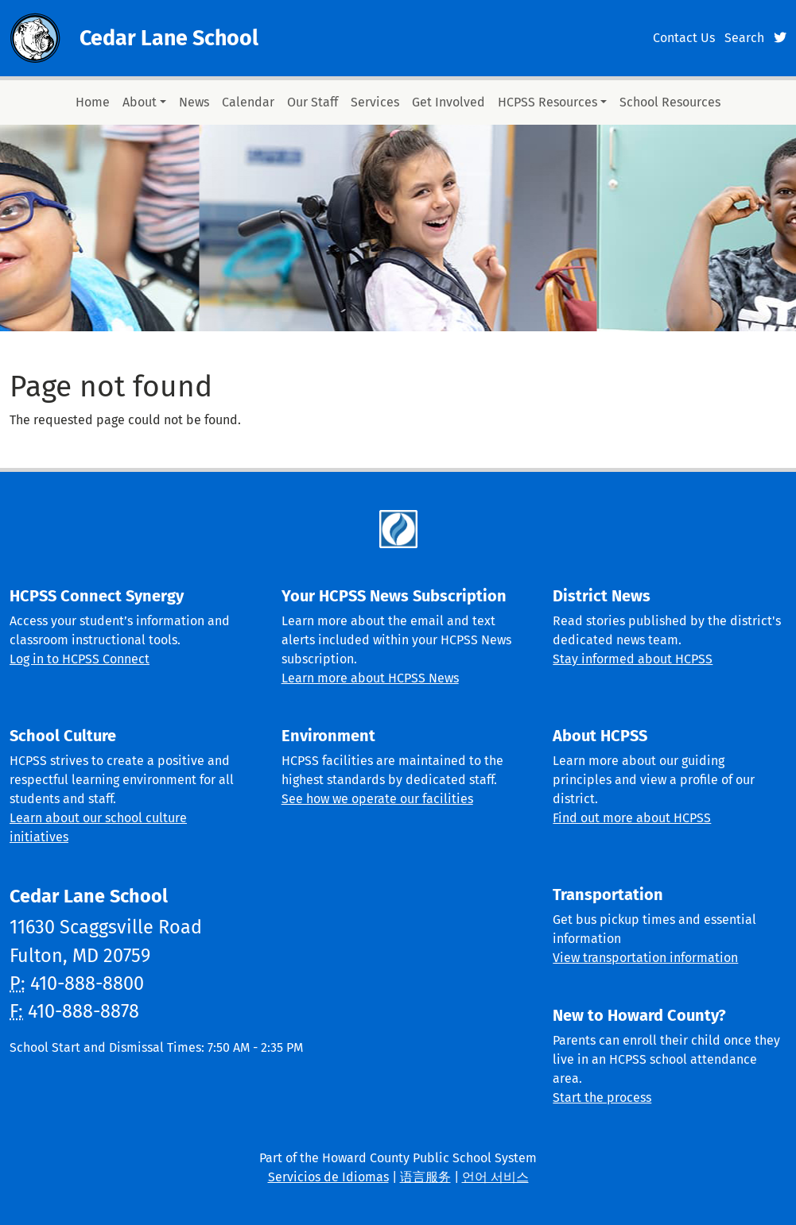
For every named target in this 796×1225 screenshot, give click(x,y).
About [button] (139, 102)
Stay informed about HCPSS (633, 659)
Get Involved (448, 102)
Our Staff (312, 102)
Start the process (602, 1097)
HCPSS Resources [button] (547, 102)
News (194, 102)
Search (744, 37)
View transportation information (645, 957)
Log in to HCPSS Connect (79, 659)
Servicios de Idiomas (328, 1176)
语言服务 (425, 1176)
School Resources (669, 102)
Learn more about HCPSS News (370, 678)
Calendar (248, 102)
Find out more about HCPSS (632, 817)
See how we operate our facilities (377, 798)
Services (375, 102)
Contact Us (684, 37)
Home (93, 102)
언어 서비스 (495, 1176)
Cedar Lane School (169, 38)
